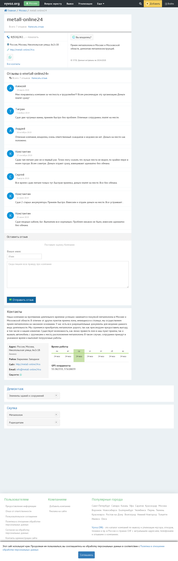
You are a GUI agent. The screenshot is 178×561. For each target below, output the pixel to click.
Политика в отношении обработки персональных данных (21, 519)
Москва (21, 10)
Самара (114, 505)
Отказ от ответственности (17, 509)
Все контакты (13, 60)
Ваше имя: (14, 243)
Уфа (129, 505)
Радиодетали (16, 406)
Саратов (137, 505)
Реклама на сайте (56, 509)
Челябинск (138, 509)
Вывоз (67, 3)
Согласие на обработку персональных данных (16, 526)
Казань (122, 505)
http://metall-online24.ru (22, 47)
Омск (103, 517)
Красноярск (98, 513)
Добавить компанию (58, 505)
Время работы (58, 332)
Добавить (155, 3)
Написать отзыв (36, 25)
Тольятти (160, 513)
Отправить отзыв (22, 289)
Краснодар (148, 505)
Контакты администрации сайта (20, 532)
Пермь (148, 509)
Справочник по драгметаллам (19, 540)
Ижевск (95, 517)
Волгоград (128, 513)
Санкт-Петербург (100, 505)
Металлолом (15, 398)
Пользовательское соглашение (20, 513)
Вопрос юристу (51, 3)
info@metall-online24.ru (28, 354)
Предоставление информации (19, 505)
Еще (94, 3)
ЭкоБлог (8, 536)
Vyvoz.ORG (97, 525)
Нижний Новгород (144, 513)
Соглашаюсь (86, 554)
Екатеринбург (124, 509)
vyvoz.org (12, 3)
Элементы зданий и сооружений (25, 380)
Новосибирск (109, 509)
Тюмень (156, 509)
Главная (11, 10)
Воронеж (96, 509)
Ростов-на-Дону (113, 513)
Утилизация (81, 3)
